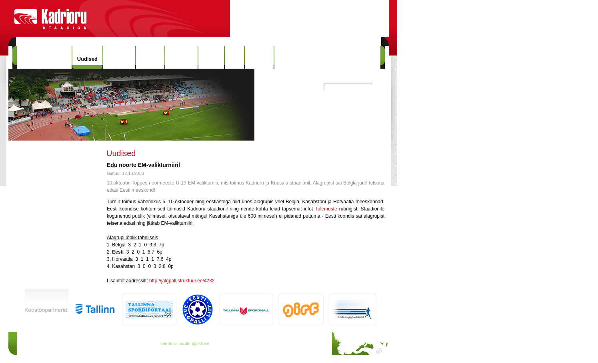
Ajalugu (150, 57)
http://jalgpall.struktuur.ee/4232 (181, 281)
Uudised (87, 59)
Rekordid (181, 57)
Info (234, 57)
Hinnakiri (119, 57)
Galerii (211, 57)
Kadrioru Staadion (44, 57)
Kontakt (259, 57)
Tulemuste (326, 209)
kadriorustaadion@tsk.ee (184, 343)
